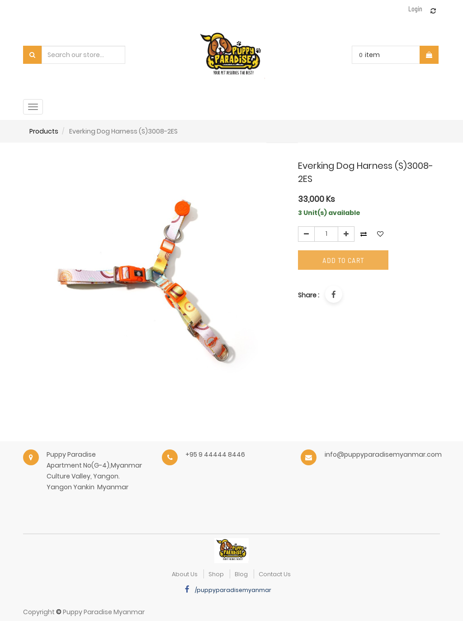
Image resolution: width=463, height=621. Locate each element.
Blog (241, 574)
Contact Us (275, 574)
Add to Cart (343, 260)
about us (185, 574)
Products (43, 131)
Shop (216, 574)
